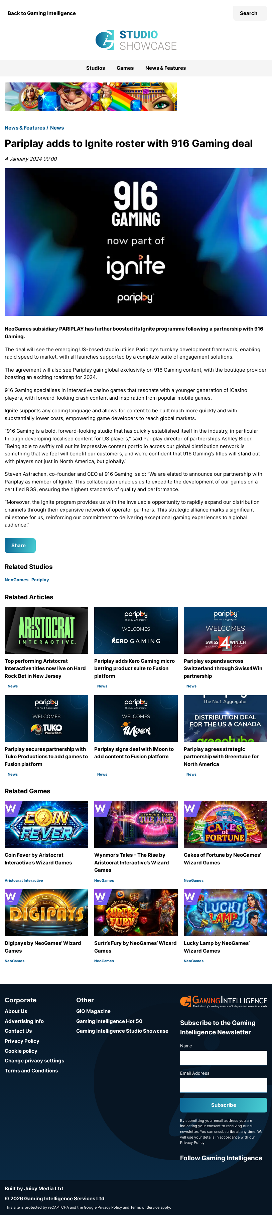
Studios (95, 68)
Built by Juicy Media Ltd (34, 1188)
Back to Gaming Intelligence (42, 13)
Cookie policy (21, 1051)
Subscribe (223, 1105)
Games (125, 68)
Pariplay (40, 579)
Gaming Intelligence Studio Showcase (122, 1031)
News (57, 128)
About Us (16, 1011)
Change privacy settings (34, 1060)
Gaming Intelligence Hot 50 (109, 1021)
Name (186, 1045)
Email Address (195, 1073)
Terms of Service (144, 1207)
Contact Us (18, 1031)
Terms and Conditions (31, 1070)
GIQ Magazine (93, 1011)
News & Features (165, 68)
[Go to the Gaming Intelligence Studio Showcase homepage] (136, 40)
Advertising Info (24, 1021)
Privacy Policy (22, 1041)
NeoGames (16, 579)
